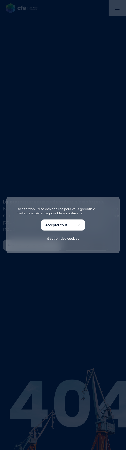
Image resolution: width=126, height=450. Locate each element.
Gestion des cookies (63, 238)
